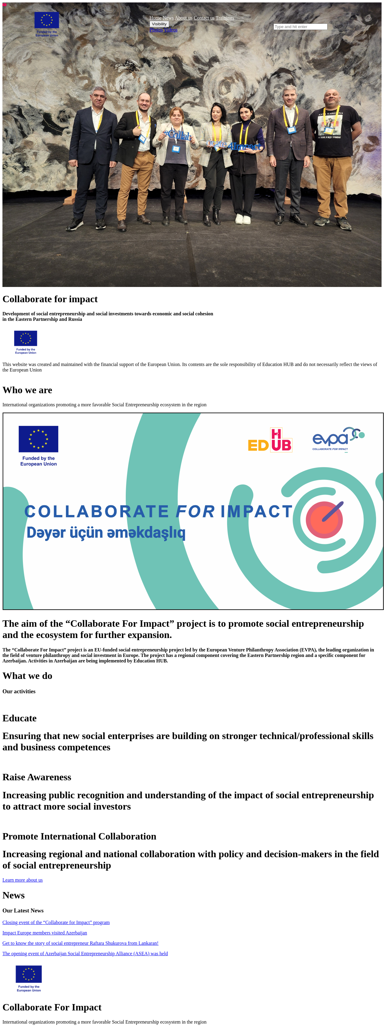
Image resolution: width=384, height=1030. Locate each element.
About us (183, 17)
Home (155, 17)
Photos (156, 29)
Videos (170, 29)
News (168, 17)
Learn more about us (22, 880)
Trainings (225, 17)
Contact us (204, 17)
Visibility (159, 24)
